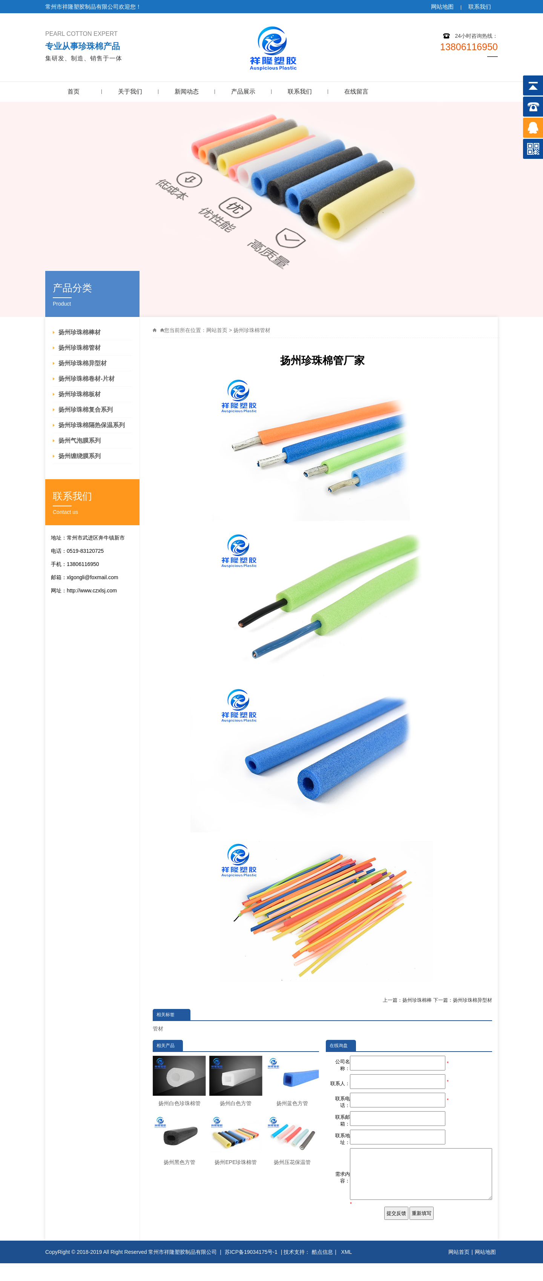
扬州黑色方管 (179, 1140)
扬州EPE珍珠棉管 (235, 1140)
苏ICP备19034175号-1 (251, 1270)
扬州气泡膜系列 (79, 440)
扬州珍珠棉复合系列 (85, 409)
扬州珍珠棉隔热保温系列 (91, 425)
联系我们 (479, 6)
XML (347, 1270)
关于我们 (130, 91)
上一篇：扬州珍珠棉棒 (407, 1000)
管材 (158, 1029)
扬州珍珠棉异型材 (82, 363)
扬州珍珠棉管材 (79, 347)
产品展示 (243, 91)
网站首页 (216, 330)
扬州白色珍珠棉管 (179, 1081)
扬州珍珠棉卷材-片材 (86, 378)
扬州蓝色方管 (292, 1081)
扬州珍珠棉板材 (79, 394)
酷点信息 (322, 1270)
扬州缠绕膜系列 (79, 456)
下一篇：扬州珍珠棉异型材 (462, 1000)
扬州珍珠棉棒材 (79, 332)
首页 (73, 91)
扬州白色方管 (235, 1081)
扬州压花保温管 (292, 1140)
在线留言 (356, 91)
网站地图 (442, 6)
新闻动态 (187, 91)
